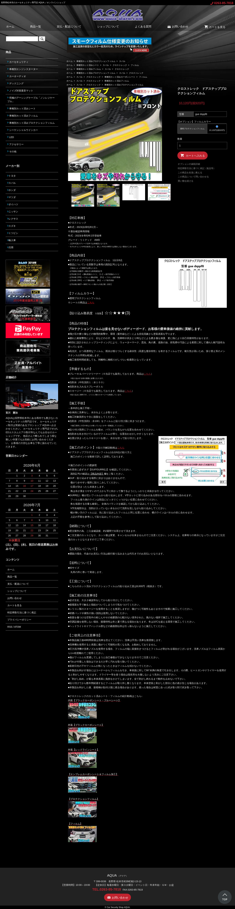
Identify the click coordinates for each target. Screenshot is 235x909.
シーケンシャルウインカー (22, 130)
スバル (122, 61)
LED (10, 137)
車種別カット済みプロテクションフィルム (95, 61)
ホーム (10, 26)
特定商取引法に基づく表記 (21, 612)
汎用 (10, 247)
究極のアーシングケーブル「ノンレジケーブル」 (31, 99)
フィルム (135, 65)
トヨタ (11, 175)
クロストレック (120, 65)
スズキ (11, 226)
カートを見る (214, 27)
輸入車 (11, 240)
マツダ (11, 197)
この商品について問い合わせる (193, 176)
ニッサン (12, 211)
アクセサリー (15, 144)
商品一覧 (35, 26)
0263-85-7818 (221, 3)
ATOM (17, 626)
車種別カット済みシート (87, 65)
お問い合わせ (177, 26)
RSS (9, 626)
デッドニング (15, 83)
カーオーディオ (16, 76)
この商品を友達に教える (190, 172)
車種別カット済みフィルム (88, 69)
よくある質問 (143, 26)
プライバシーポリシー (19, 619)
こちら (147, 373)
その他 (11, 151)
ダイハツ (12, 204)
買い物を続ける (185, 181)
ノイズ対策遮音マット (20, 90)
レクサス (12, 218)
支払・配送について (69, 26)
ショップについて (108, 26)
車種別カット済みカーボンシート (119, 77)
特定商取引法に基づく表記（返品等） (197, 168)
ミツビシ (12, 233)
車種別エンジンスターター (22, 69)
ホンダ (11, 190)
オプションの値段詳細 (189, 164)
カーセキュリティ (17, 62)
